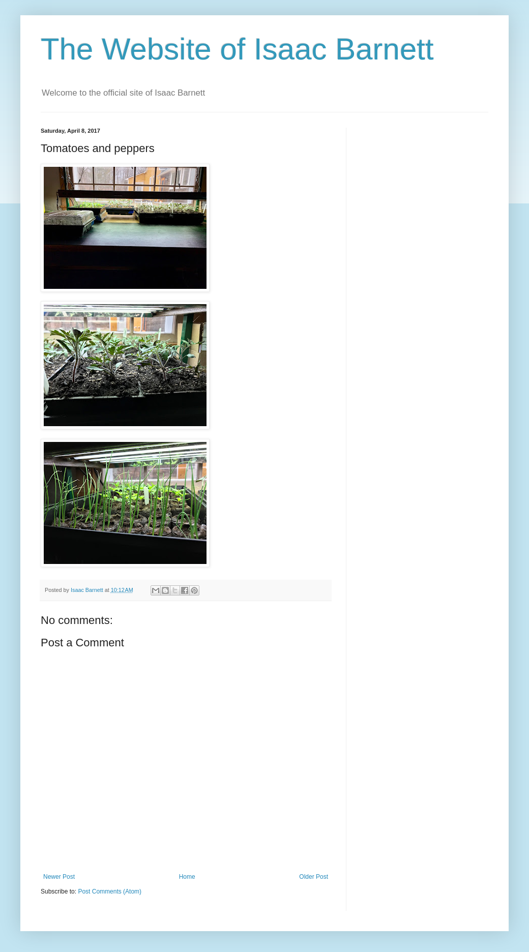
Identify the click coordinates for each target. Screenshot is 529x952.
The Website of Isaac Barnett (237, 49)
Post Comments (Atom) (109, 891)
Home (187, 876)
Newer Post (59, 876)
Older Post (313, 876)
